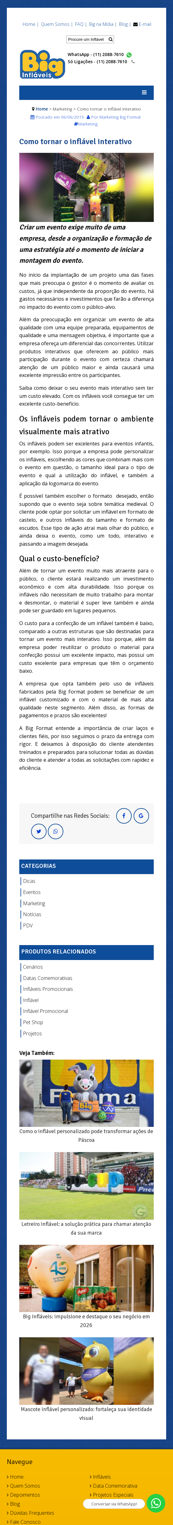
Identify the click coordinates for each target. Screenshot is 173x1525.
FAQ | (81, 24)
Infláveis (100, 1476)
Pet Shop (33, 1022)
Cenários (33, 966)
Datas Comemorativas (47, 978)
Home (42, 109)
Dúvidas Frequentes (30, 1512)
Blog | (125, 24)
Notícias (32, 914)
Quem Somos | (57, 24)
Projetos (32, 1033)
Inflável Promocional (45, 1011)
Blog (13, 1503)
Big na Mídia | (103, 24)
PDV (28, 925)
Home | (31, 24)
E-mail (145, 24)
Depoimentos (23, 1494)
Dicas (29, 881)
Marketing (34, 903)
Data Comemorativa (113, 1485)
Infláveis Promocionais (48, 989)
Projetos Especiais (112, 1494)
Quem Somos (23, 1485)
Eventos (32, 892)
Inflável (31, 1000)
